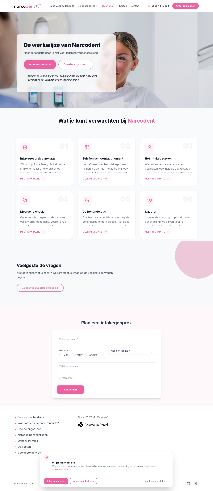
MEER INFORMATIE (33, 178)
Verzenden (70, 389)
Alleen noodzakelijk (83, 481)
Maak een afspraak (40, 64)
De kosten (25, 447)
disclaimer (62, 469)
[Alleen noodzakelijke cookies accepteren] (167, 456)
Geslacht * (64, 350)
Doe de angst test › (75, 64)
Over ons (109, 5)
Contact (134, 5)
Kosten (123, 5)
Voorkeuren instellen (157, 481)
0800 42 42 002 (158, 6)
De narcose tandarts (32, 417)
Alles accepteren (56, 481)
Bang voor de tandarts (62, 5)
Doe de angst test (30, 429)
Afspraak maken (185, 5)
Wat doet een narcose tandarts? (39, 423)
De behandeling (88, 5)
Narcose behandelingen (34, 435)
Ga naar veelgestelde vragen (40, 288)
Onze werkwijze (29, 441)
